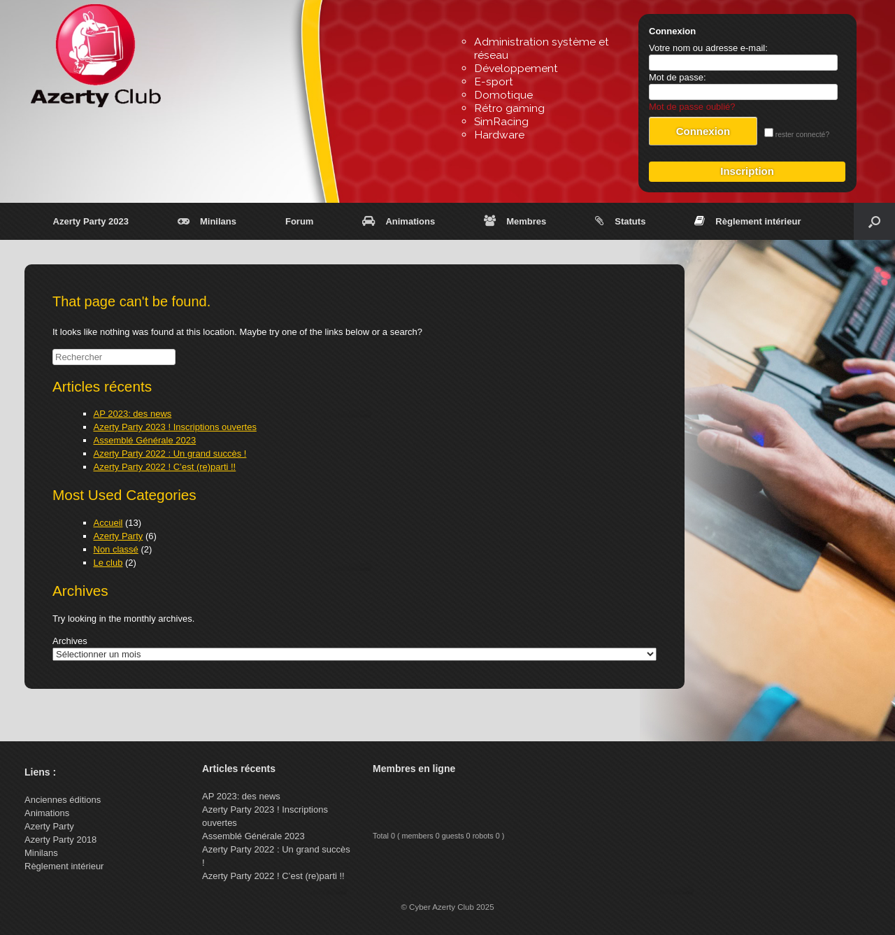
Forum (299, 221)
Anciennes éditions (62, 799)
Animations (398, 221)
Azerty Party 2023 (91, 221)
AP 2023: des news (133, 413)
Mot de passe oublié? (692, 106)
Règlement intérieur (747, 221)
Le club (108, 562)
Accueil (108, 523)
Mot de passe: (677, 77)
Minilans (207, 221)
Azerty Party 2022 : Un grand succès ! (170, 453)
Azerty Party (118, 536)
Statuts (620, 221)
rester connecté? (796, 134)
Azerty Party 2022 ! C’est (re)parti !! (165, 467)
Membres (515, 221)
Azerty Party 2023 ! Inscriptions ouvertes (175, 427)
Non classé (116, 549)
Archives (69, 641)
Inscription (747, 171)
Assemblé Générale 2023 (145, 440)
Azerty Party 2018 (60, 839)
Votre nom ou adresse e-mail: (708, 48)
